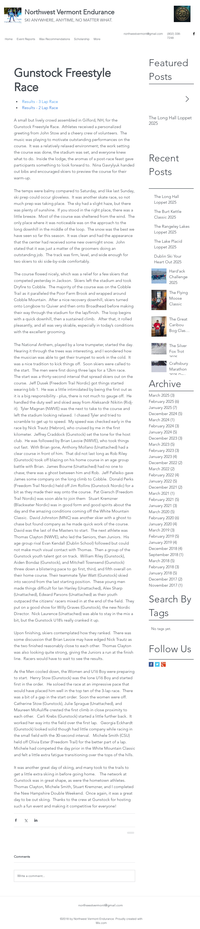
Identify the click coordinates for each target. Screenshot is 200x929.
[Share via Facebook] (16, 820)
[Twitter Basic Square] (157, 664)
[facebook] (194, 34)
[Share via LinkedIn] (36, 820)
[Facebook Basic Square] (151, 664)
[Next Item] (187, 99)
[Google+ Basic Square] (163, 664)
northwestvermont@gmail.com (143, 34)
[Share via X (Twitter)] (26, 820)
